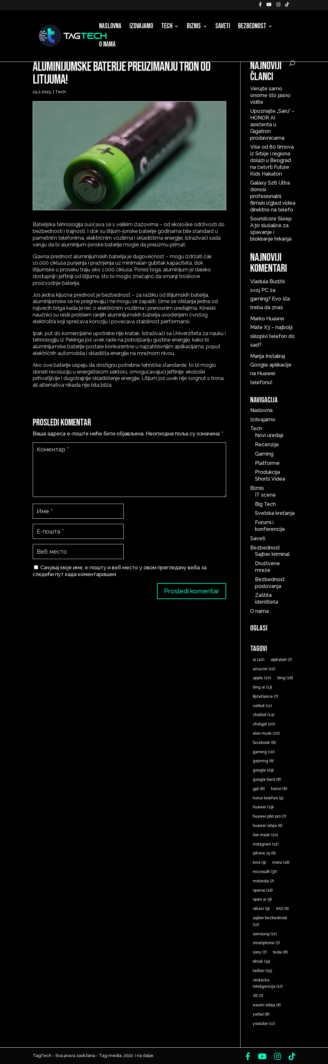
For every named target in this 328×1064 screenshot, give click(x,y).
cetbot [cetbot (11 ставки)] (262, 706)
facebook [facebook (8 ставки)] (264, 742)
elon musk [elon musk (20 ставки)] (266, 733)
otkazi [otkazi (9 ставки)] (261, 908)
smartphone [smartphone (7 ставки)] (266, 943)
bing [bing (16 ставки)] (285, 678)
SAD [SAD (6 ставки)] (282, 908)
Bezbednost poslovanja (270, 582)
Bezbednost (252, 27)
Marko (257, 319)
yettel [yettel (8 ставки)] (261, 1014)
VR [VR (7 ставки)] (258, 996)
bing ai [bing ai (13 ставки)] (262, 687)
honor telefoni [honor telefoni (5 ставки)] (268, 798)
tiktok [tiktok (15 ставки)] (261, 961)
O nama (107, 45)
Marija (257, 356)
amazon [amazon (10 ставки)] (264, 669)
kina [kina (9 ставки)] (259, 862)
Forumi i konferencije (270, 525)
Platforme (267, 463)
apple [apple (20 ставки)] (262, 678)
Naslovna (110, 27)
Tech (166, 27)
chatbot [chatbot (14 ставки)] (263, 715)
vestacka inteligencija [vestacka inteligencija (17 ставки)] (268, 983)
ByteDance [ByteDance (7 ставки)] (265, 696)
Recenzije (267, 444)
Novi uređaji (269, 435)
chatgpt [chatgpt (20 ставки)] (264, 724)
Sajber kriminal (272, 554)
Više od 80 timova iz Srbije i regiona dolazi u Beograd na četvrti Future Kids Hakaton (272, 160)
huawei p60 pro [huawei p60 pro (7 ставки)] (269, 816)
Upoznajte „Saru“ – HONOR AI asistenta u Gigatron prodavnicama (272, 124)
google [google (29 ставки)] (263, 770)
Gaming (264, 454)
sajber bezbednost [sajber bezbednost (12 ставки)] (270, 921)
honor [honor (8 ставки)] (279, 789)
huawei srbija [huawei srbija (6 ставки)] (267, 825)
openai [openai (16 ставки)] (263, 890)
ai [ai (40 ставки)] (258, 659)
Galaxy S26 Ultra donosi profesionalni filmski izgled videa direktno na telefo (272, 196)
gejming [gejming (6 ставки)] (263, 761)
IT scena (265, 495)
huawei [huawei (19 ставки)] (263, 807)
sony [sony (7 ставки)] (259, 952)
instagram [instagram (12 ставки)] (265, 844)
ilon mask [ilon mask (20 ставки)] (265, 835)
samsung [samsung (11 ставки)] (264, 934)
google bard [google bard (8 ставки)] (267, 779)
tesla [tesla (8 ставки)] (280, 952)
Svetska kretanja (275, 513)
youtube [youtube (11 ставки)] (264, 1023)
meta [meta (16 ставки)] (280, 862)
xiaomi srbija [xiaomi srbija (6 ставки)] (267, 1005)
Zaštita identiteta (266, 598)
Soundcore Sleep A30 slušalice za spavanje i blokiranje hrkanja (271, 229)
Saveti (222, 27)
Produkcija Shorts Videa (270, 475)
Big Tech (265, 504)
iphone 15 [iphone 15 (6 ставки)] (264, 853)
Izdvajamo (141, 27)
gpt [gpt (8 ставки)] (259, 789)
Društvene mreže (267, 566)
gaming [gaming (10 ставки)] (264, 752)
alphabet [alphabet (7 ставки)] (281, 659)
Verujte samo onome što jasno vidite (270, 95)
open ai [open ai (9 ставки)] (262, 899)
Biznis (194, 27)
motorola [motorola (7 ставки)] (263, 881)
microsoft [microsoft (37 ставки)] (265, 872)
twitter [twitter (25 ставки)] (262, 971)
